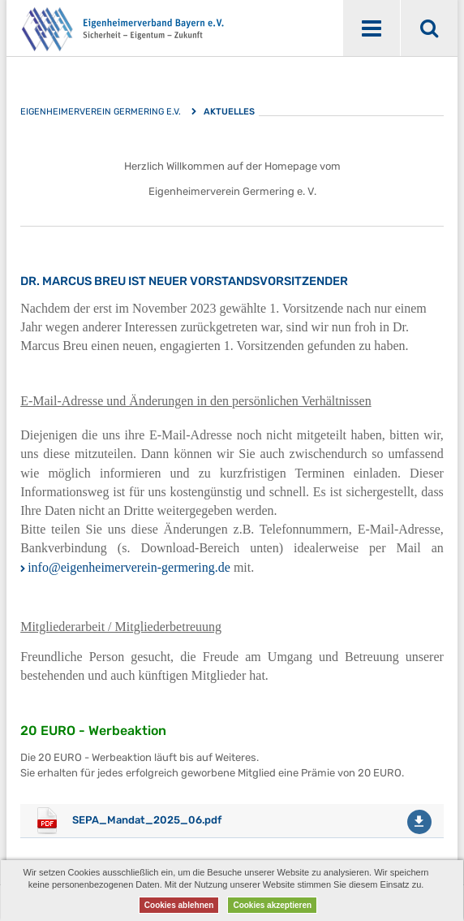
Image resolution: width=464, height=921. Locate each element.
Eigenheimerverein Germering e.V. (100, 111)
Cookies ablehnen (179, 905)
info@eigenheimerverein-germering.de (129, 567)
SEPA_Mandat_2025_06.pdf (146, 820)
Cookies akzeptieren (272, 905)
